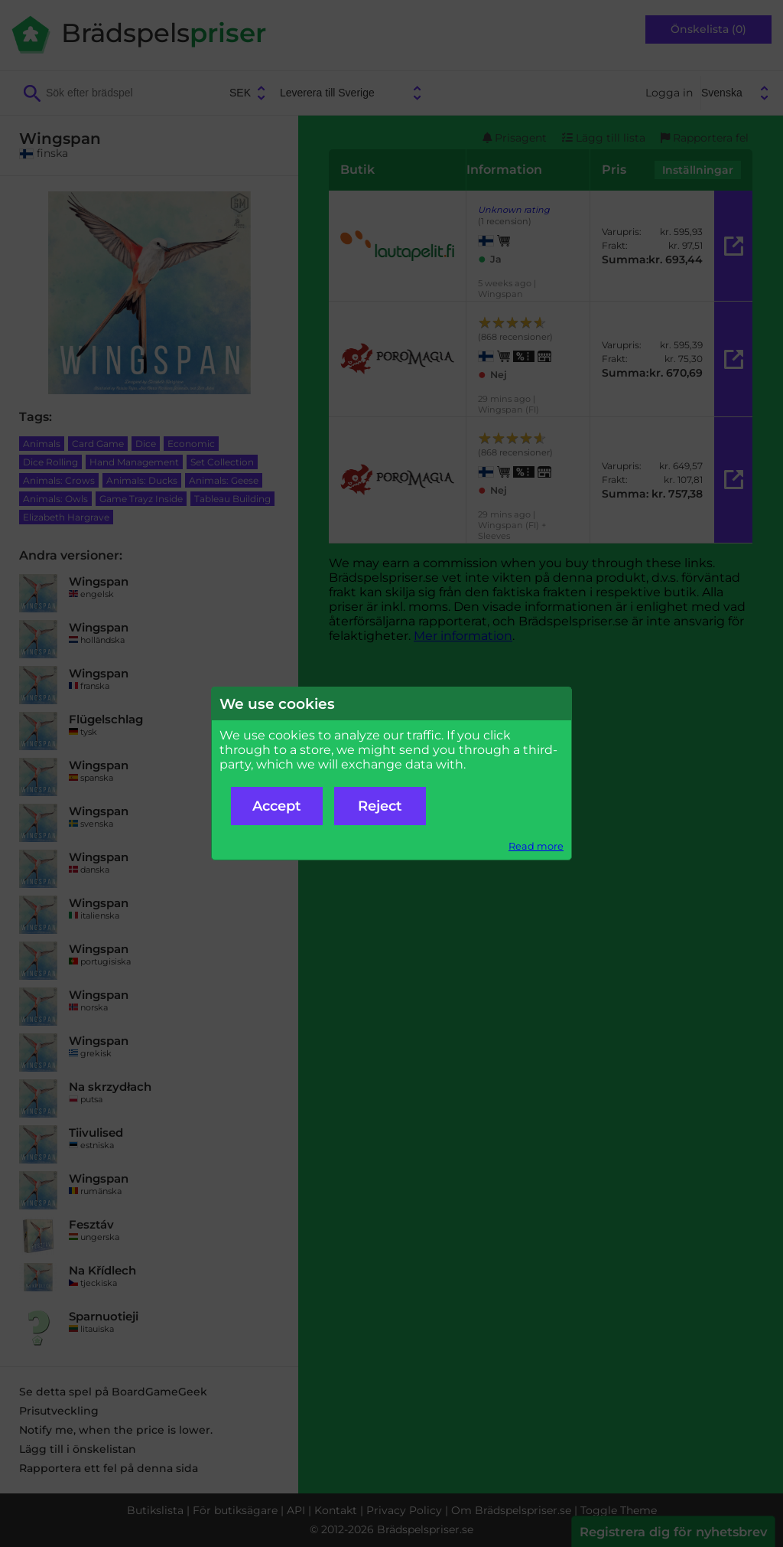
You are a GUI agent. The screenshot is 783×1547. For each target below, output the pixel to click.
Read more (536, 846)
